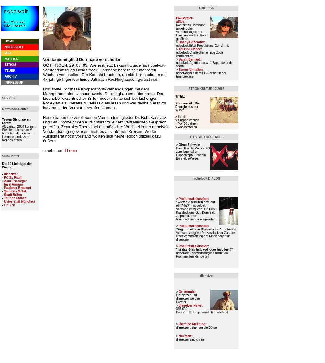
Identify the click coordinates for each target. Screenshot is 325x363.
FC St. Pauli (13, 177)
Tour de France (15, 198)
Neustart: (186, 336)
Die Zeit (9, 205)
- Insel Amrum (12, 184)
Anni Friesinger (15, 181)
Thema (71, 150)
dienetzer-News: (191, 305)
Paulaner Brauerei (17, 188)
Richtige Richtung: (193, 324)
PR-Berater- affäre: (185, 20)
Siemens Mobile (16, 191)
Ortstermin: (187, 291)
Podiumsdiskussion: (194, 246)
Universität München (19, 201)
